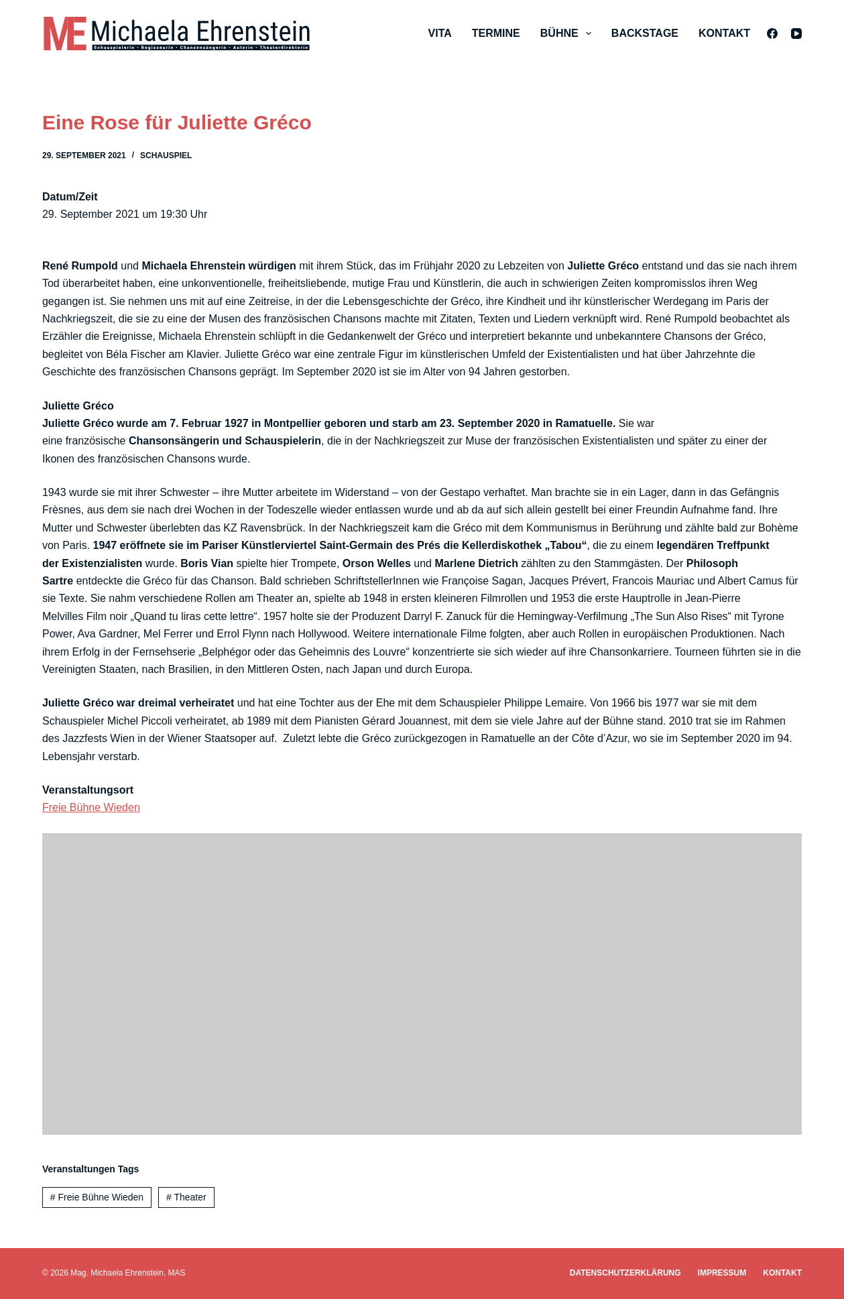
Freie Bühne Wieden (91, 807)
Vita (440, 33)
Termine (496, 33)
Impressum (722, 1273)
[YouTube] (796, 33)
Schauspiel (166, 155)
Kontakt (724, 33)
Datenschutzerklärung (625, 1273)
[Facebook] (772, 33)
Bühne (568, 33)
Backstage (644, 33)
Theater (186, 1197)
